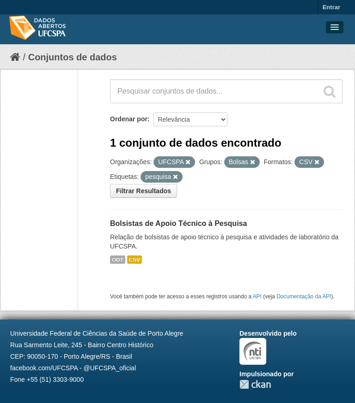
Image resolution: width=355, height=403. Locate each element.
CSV (134, 259)
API (257, 296)
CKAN (255, 384)
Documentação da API (303, 296)
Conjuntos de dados (72, 57)
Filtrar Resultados (143, 191)
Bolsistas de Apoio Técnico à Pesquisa (178, 223)
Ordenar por (128, 119)
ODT (117, 259)
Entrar (331, 7)
